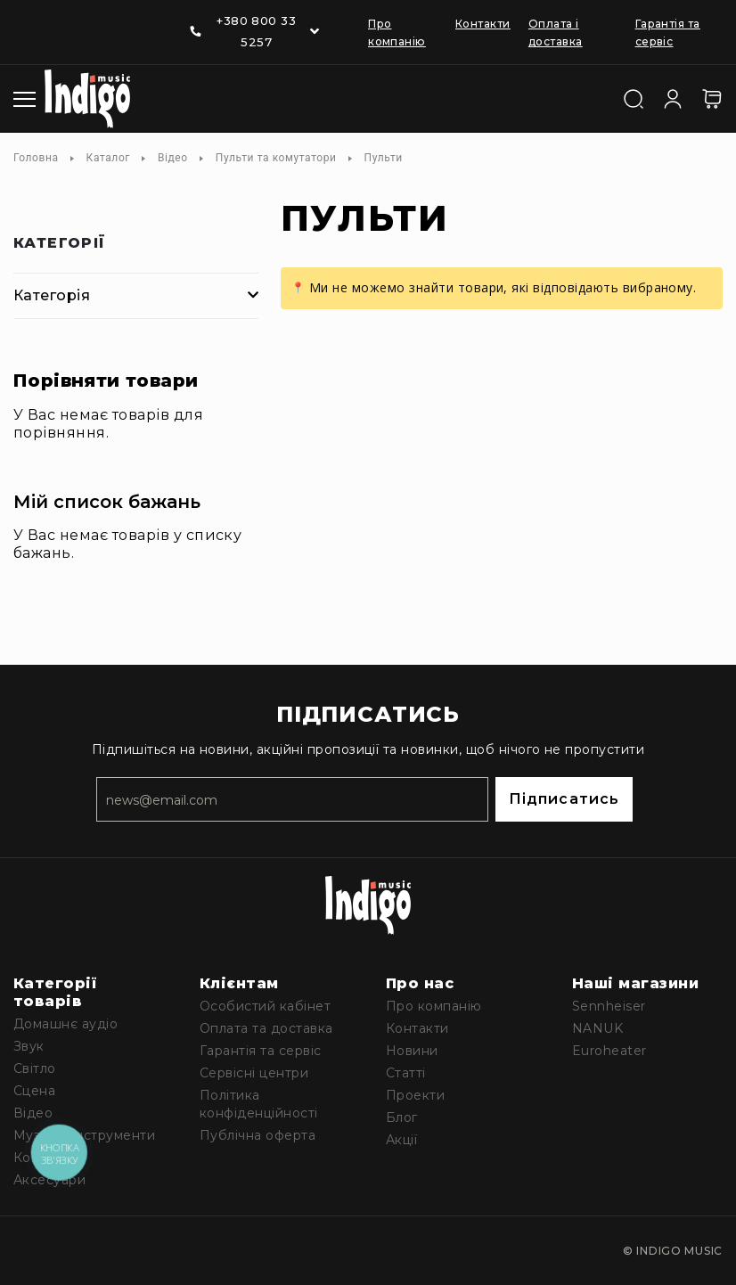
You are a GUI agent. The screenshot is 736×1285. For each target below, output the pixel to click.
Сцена (34, 1091)
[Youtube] (59, 18)
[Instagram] (24, 43)
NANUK (597, 1028)
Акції (401, 1140)
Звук (29, 1046)
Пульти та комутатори (276, 157)
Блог (402, 1117)
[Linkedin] (93, 18)
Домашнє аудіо (65, 1024)
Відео (173, 157)
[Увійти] (672, 97)
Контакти (483, 23)
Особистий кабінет (265, 1006)
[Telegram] (128, 18)
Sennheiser (609, 1006)
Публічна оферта (257, 1135)
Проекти (415, 1095)
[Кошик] (712, 99)
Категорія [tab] (51, 295)
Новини (412, 1051)
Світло (34, 1068)
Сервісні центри (254, 1073)
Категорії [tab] (59, 243)
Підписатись (564, 798)
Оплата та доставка (266, 1028)
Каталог (108, 157)
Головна (36, 157)
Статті (406, 1073)
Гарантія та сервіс (261, 1051)
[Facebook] (24, 18)
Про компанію (434, 1006)
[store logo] (87, 99)
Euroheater (609, 1051)
